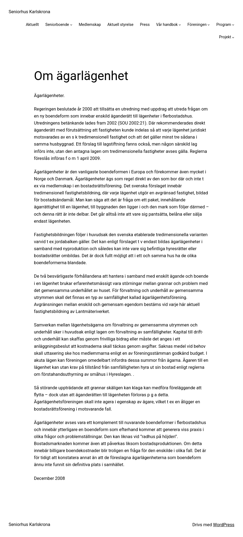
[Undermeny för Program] (233, 24)
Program (223, 24)
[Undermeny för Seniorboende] (71, 24)
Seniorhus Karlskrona (29, 11)
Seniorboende (57, 24)
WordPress (223, 524)
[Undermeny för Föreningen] (208, 24)
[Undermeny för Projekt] (233, 37)
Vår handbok (167, 24)
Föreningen (197, 24)
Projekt (225, 37)
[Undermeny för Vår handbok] (180, 24)
